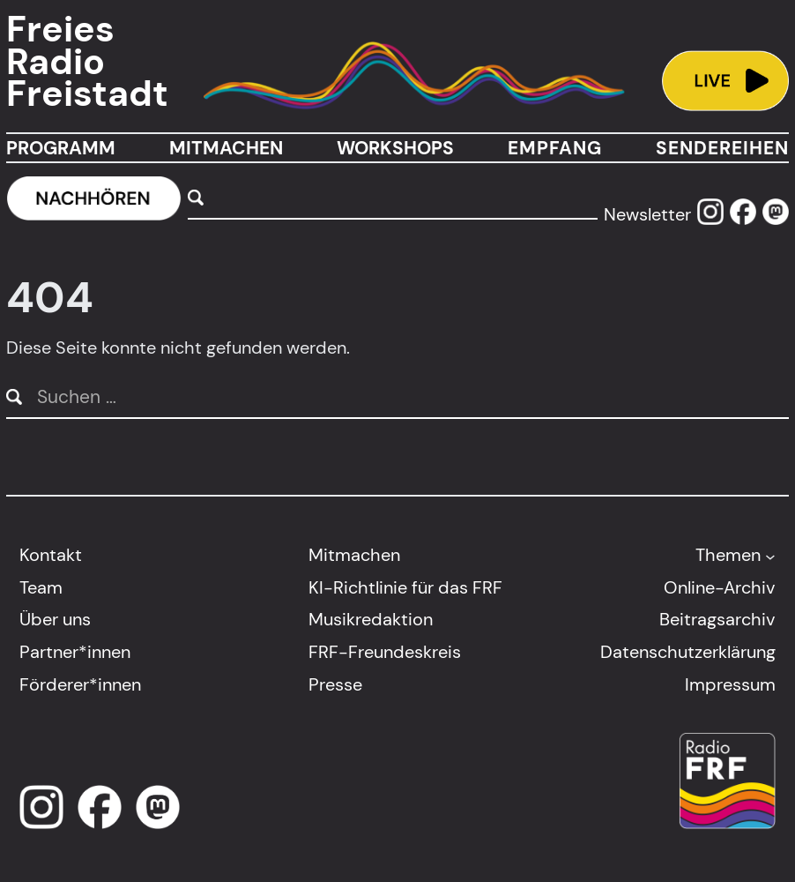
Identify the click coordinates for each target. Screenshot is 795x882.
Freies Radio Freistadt (87, 62)
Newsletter (647, 214)
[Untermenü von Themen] (770, 555)
